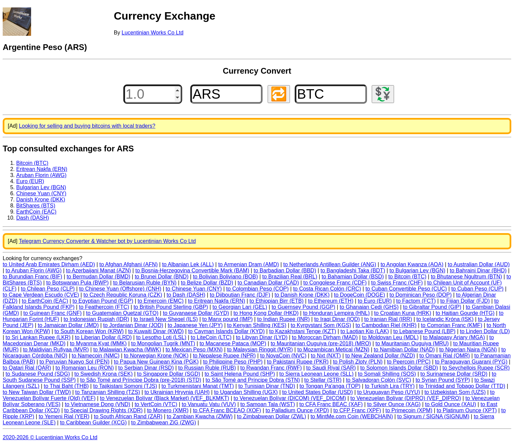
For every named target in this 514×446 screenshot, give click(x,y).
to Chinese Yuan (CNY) (194, 289)
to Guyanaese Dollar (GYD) (196, 313)
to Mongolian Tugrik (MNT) (163, 343)
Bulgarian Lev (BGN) (41, 187)
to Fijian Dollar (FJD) (465, 301)
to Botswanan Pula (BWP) (77, 283)
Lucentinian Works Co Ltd (152, 32)
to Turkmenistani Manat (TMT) (198, 386)
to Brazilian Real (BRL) (289, 276)
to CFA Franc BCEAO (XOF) (227, 410)
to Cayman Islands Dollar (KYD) (226, 331)
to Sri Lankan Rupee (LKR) (38, 337)
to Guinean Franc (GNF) (52, 313)
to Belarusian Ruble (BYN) (145, 283)
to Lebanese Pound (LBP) (424, 331)
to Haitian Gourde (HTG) (465, 313)
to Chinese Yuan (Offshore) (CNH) (120, 289)
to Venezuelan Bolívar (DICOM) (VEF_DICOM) (290, 398)
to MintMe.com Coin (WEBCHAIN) (352, 416)
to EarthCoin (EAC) (45, 301)
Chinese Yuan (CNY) (41, 193)
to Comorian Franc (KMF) (451, 325)
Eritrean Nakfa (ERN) (41, 169)
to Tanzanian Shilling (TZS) (107, 392)
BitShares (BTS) (35, 205)
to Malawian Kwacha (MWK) (127, 349)
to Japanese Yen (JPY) (195, 325)
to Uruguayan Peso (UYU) (388, 392)
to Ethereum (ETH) (330, 301)
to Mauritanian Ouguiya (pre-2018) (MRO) (321, 343)
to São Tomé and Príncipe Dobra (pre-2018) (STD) (140, 380)
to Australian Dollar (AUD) (479, 264)
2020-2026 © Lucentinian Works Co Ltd (50, 437)
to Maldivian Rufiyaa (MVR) (56, 349)
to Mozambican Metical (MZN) (333, 349)
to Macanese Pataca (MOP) (232, 343)
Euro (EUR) (30, 181)
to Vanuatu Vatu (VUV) (209, 404)
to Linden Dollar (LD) (485, 331)
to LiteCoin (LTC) (211, 337)
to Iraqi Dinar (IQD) (337, 319)
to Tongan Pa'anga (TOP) (329, 386)
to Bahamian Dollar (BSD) (353, 276)
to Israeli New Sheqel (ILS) (165, 319)
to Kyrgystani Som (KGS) (321, 325)
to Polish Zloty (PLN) (358, 362)
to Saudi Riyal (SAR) (331, 368)
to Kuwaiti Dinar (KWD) (155, 331)
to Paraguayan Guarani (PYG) (471, 362)
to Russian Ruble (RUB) (207, 368)
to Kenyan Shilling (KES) (256, 325)
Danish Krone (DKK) (40, 199)
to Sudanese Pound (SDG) (38, 374)
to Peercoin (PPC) (409, 362)
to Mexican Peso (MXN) (194, 349)
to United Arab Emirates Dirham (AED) (49, 264)
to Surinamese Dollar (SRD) (453, 374)
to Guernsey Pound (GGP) (304, 307)
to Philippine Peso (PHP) (233, 362)
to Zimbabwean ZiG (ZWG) (163, 422)
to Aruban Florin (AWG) (34, 270)
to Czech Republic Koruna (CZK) (122, 295)
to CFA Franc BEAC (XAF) (331, 404)
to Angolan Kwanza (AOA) (412, 264)
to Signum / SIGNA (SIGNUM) (433, 416)
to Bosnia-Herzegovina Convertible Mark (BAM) (192, 270)
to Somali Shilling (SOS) (387, 374)
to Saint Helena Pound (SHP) (239, 374)
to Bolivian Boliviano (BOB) (225, 276)
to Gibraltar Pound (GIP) (432, 307)
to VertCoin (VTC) (155, 404)
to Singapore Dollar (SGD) (168, 374)
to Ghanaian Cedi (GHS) (369, 307)
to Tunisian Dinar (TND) (266, 386)
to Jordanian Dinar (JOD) (133, 325)
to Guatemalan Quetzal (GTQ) (122, 313)
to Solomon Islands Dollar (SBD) (399, 368)
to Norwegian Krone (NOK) (156, 355)
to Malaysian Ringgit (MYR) (260, 349)
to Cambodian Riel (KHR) (386, 325)
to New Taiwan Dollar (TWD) (37, 392)
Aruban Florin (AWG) (41, 175)
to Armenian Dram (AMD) (248, 264)
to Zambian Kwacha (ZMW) (200, 416)
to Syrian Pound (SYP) (443, 380)
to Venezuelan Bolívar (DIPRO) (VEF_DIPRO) (405, 398)
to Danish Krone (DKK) (302, 295)
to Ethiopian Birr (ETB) (276, 301)
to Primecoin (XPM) (409, 410)
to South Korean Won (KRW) (89, 331)
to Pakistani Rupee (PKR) (297, 362)
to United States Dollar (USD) (317, 392)
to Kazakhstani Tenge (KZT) (302, 331)
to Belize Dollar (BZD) (207, 283)
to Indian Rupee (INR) (283, 319)
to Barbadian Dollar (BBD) (285, 270)
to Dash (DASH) (186, 295)
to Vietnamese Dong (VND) (97, 404)
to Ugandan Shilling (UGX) (246, 392)
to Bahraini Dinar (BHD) (478, 270)
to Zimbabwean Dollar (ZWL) (271, 416)
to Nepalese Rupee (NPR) (224, 355)
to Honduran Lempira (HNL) (336, 313)
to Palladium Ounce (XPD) (297, 410)
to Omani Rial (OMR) (444, 355)
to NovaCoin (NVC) (283, 355)
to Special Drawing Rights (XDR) (103, 410)
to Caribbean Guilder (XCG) (93, 422)
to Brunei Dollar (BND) (162, 276)
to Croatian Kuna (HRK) (402, 313)
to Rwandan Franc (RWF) (271, 368)
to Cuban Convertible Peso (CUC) (406, 289)
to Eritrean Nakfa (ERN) (216, 301)
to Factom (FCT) (416, 301)
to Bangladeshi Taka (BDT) (353, 270)
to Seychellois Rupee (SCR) (476, 368)
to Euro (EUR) (375, 301)
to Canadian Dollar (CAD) (268, 283)
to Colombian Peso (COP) (257, 289)
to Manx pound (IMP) (227, 319)
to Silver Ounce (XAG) (393, 404)
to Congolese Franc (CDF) (335, 283)
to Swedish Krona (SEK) (103, 374)
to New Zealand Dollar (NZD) (380, 355)
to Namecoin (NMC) (95, 355)
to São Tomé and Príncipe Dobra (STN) (252, 380)
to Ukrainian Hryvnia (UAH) (177, 392)
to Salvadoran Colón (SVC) (378, 380)
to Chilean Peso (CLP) (48, 289)
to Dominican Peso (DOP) (421, 295)
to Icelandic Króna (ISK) (444, 319)
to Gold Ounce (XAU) (450, 404)
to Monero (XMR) (168, 410)
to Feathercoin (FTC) (104, 307)
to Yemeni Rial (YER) (64, 416)
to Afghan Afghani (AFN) (128, 264)
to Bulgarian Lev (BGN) (417, 270)
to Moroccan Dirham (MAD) (325, 337)
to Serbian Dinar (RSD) (146, 368)
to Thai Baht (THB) (66, 386)
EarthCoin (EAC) (36, 212)
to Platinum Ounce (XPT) (467, 410)
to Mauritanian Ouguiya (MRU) (412, 343)
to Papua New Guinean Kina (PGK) (156, 362)
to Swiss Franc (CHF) (397, 283)
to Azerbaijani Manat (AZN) (98, 270)
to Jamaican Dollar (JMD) (68, 325)
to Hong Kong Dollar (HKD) (266, 313)
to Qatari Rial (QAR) (27, 368)
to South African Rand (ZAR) (128, 416)
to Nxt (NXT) (326, 355)
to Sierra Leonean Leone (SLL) (316, 374)
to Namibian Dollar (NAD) (404, 349)
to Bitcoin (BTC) (407, 276)
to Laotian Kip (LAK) (365, 331)
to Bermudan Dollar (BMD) (98, 276)
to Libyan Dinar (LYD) (262, 337)
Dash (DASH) (32, 218)
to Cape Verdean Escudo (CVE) (41, 295)
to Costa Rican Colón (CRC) (327, 289)
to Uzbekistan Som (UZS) (455, 392)
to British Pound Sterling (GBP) (170, 307)
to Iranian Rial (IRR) (388, 319)
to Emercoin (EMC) (160, 301)
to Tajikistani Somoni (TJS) (125, 386)
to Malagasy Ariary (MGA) (454, 337)
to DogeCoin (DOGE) (359, 295)
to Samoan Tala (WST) (267, 404)
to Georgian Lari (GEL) (240, 307)
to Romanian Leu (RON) (84, 368)
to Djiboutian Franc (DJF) (240, 295)
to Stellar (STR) (322, 380)
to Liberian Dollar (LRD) (103, 337)
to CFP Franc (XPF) (357, 410)
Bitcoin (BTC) (32, 163)
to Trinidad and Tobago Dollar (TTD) (462, 386)
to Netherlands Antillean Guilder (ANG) (329, 264)
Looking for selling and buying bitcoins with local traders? (87, 126)
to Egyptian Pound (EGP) (103, 301)
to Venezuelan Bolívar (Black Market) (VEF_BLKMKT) (164, 398)
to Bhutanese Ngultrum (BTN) (466, 276)
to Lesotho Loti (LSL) (161, 337)
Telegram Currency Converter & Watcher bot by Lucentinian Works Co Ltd (107, 241)
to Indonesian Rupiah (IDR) (96, 319)
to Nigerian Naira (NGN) (468, 349)
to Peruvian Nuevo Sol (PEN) (74, 362)
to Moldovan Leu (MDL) (390, 337)
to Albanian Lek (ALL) (188, 264)
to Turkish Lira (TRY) (390, 386)
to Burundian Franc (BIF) (32, 276)
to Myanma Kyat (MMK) (98, 343)
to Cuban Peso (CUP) (477, 289)
